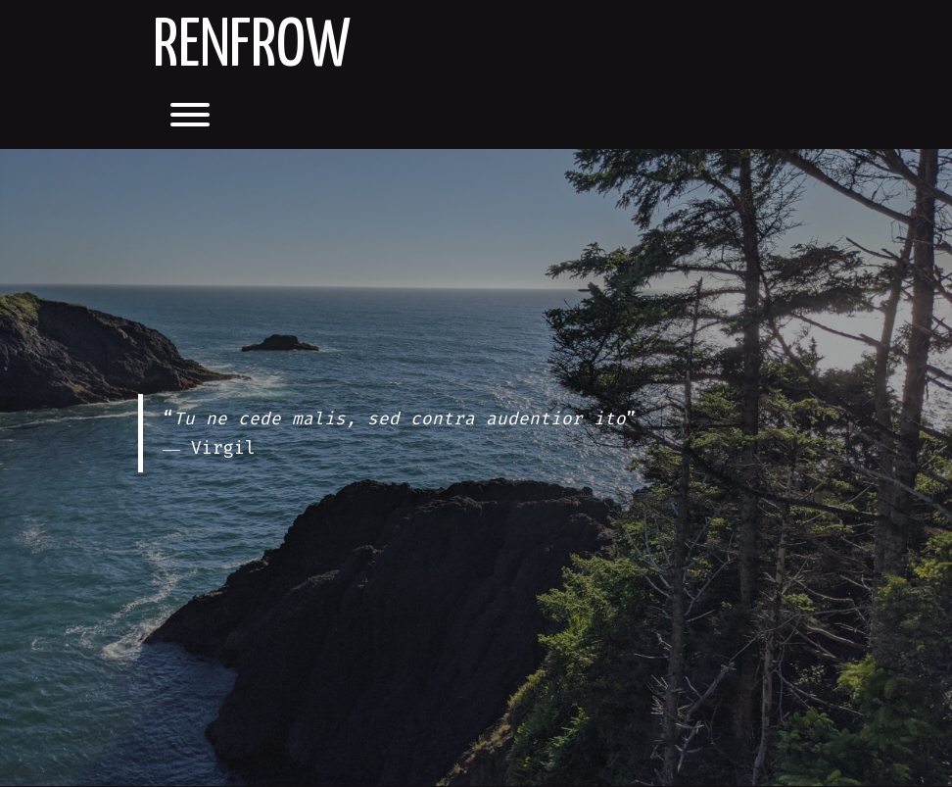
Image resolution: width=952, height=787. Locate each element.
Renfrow (252, 47)
